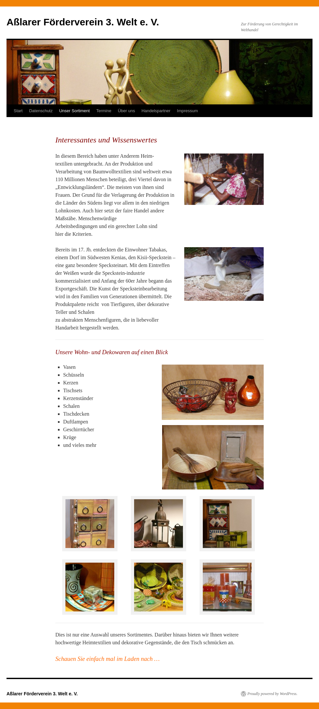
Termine (103, 110)
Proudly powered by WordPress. (272, 693)
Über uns (126, 110)
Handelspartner (156, 110)
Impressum (187, 110)
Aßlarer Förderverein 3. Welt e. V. (83, 22)
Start (18, 110)
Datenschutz (40, 110)
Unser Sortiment (74, 110)
